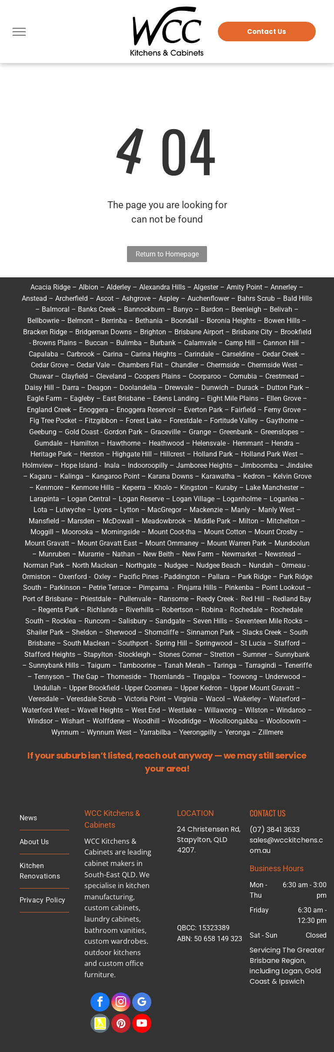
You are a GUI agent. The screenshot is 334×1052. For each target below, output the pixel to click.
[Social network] (100, 1024)
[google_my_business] (141, 1003)
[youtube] (141, 1024)
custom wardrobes (115, 941)
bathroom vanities (114, 930)
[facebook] (100, 1003)
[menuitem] (44, 818)
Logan (77, 499)
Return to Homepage (167, 254)
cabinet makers (109, 863)
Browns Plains (55, 343)
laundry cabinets (111, 919)
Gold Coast (82, 432)
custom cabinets (111, 907)
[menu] (19, 31)
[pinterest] (120, 1024)
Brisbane (265, 960)
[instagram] (120, 1003)
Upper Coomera (148, 688)
